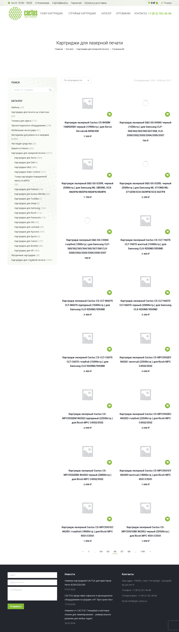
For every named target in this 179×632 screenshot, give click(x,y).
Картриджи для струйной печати (28, 259)
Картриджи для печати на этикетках (30, 112)
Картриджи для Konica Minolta (30, 193)
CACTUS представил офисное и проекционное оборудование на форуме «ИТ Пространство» (89, 597)
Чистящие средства (21, 143)
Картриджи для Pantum (26, 189)
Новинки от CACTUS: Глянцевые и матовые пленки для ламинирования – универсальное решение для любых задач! (88, 614)
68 (129, 551)
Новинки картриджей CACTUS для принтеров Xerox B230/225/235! (88, 582)
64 (101, 551)
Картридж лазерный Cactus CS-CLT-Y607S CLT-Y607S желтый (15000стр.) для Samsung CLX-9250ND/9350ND (145, 244)
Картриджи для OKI (24, 222)
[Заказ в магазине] (76, 80)
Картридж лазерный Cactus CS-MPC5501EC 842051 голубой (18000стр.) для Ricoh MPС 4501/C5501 (87, 531)
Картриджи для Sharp (25, 203)
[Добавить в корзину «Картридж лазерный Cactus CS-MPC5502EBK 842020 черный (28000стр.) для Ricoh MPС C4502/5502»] (109, 462)
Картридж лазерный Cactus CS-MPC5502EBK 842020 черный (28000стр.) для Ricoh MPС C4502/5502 (87, 475)
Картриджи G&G (22, 167)
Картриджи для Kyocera (26, 231)
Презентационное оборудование (28, 125)
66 (115, 551)
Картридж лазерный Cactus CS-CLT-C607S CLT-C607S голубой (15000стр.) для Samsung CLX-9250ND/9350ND (87, 361)
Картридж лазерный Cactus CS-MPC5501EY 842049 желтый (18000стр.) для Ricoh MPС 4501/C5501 (145, 475)
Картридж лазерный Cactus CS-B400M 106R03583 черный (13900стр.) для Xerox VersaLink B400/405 (87, 127)
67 (122, 551)
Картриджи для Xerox (25, 157)
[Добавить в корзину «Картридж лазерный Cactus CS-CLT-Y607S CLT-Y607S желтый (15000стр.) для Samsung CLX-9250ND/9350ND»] (167, 231)
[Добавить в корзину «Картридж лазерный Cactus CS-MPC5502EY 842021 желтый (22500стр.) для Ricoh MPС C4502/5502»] (167, 349)
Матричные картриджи (23, 255)
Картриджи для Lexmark (26, 226)
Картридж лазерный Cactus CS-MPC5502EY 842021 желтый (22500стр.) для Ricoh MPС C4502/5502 (145, 361)
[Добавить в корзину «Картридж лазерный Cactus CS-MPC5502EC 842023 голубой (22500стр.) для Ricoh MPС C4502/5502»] (167, 405)
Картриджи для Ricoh (25, 212)
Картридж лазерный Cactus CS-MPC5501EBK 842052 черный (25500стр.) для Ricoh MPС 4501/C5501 (145, 531)
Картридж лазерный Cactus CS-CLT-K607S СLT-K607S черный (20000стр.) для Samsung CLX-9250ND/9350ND (145, 305)
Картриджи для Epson (25, 236)
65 (108, 551)
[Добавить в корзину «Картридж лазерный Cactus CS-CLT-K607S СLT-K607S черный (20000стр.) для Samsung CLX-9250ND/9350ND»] (167, 292)
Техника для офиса (21, 120)
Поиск (49, 90)
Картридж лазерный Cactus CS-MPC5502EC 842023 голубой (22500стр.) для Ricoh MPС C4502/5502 (145, 418)
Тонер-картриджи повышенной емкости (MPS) (30, 178)
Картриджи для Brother (26, 245)
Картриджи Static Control (27, 171)
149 (143, 551)
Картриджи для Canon (25, 241)
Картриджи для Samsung (27, 208)
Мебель (15, 107)
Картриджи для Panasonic (27, 217)
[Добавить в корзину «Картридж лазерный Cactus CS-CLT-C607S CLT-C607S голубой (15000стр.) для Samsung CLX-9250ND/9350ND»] (109, 349)
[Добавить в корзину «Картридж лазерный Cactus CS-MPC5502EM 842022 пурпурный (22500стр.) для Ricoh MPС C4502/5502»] (109, 405)
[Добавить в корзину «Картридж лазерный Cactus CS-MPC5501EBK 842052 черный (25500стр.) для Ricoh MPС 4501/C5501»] (167, 519)
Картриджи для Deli (24, 162)
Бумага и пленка (19, 148)
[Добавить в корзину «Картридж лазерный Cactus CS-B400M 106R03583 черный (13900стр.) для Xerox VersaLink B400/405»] (109, 114)
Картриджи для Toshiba (26, 198)
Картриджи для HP (24, 250)
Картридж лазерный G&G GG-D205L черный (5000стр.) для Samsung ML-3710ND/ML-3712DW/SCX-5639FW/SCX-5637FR (145, 187)
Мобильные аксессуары (23, 130)
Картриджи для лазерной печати (28, 153)
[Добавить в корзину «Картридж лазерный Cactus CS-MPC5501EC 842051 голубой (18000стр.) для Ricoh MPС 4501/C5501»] (109, 519)
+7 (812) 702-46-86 (159, 13)
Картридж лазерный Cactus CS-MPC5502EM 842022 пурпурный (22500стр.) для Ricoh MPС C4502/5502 (87, 418)
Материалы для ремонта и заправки (30, 134)
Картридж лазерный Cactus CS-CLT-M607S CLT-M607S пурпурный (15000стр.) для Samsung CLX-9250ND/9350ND (87, 305)
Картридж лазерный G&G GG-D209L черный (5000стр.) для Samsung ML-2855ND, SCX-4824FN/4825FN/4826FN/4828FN (87, 187)
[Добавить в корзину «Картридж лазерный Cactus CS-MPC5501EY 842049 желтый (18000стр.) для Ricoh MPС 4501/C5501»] (167, 462)
